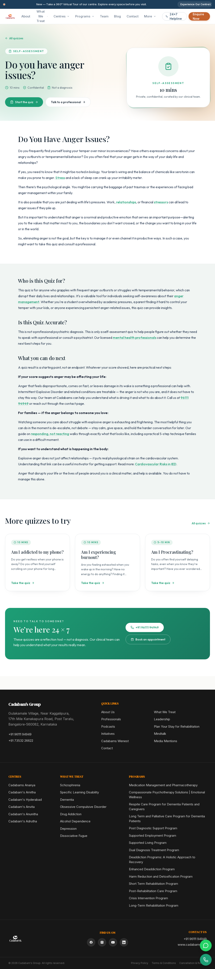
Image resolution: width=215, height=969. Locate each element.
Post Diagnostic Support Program (153, 828)
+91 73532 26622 (20, 741)
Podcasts (108, 726)
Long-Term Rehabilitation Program (153, 905)
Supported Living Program (147, 843)
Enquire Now (198, 16)
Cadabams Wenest (115, 741)
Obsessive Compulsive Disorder (83, 807)
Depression (68, 829)
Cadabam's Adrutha (22, 821)
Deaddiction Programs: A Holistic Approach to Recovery (162, 859)
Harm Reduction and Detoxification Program (161, 876)
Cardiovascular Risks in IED (155, 464)
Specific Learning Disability (79, 792)
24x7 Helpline (174, 16)
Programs (84, 16)
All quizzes (14, 38)
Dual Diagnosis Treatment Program (154, 850)
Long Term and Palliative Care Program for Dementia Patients (167, 818)
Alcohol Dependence (75, 821)
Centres (62, 16)
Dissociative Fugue (73, 836)
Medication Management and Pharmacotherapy (163, 785)
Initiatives (108, 734)
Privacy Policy (139, 963)
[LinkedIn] (124, 942)
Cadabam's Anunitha (23, 814)
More (150, 16)
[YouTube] (113, 942)
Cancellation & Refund (193, 963)
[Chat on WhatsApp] (206, 945)
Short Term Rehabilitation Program (153, 884)
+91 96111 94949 (145, 627)
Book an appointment (148, 639)
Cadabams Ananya (21, 785)
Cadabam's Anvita (21, 807)
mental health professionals (134, 337)
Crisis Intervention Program (148, 898)
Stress (60, 178)
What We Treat (42, 16)
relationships (126, 202)
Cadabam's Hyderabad (25, 800)
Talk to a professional (68, 102)
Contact (107, 748)
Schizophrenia (70, 785)
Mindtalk (160, 734)
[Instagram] (102, 942)
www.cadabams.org (192, 945)
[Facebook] (91, 942)
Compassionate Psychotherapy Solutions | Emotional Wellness (167, 794)
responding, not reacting (50, 434)
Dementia (67, 800)
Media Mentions (165, 741)
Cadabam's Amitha (22, 792)
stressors (161, 202)
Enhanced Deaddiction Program (152, 869)
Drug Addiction (70, 814)
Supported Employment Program (152, 836)
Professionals (111, 719)
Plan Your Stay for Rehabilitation (176, 726)
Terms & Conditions (164, 963)
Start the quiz (24, 102)
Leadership (162, 719)
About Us (108, 712)
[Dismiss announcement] (209, 4)
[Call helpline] (206, 960)
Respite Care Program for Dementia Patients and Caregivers (164, 806)
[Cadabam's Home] (10, 16)
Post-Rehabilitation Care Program (153, 891)
